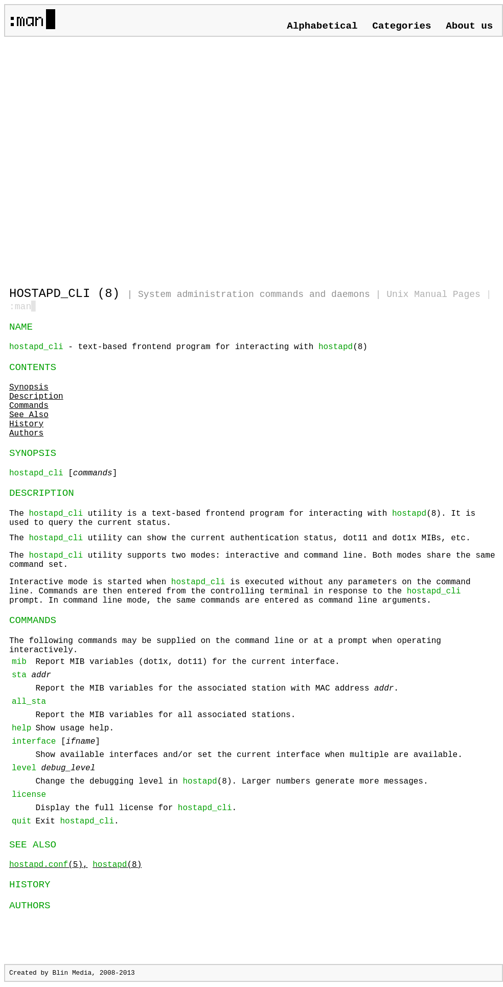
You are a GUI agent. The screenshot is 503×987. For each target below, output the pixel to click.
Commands (29, 406)
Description (36, 397)
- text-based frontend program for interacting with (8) (188, 348)
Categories (401, 26)
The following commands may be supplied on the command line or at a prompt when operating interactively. (237, 734)
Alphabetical (322, 26)
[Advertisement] (106, 157)
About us (469, 26)
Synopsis (29, 388)
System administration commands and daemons (254, 294)
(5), (48, 865)
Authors (26, 434)
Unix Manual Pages (433, 294)
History (26, 425)
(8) (117, 865)
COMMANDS (32, 621)
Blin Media (72, 974)
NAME (21, 328)
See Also (29, 416)
